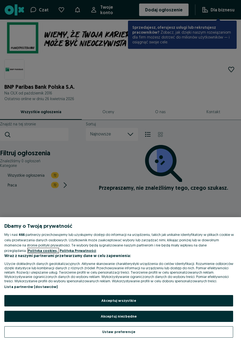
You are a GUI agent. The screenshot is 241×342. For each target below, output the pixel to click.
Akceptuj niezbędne (119, 316)
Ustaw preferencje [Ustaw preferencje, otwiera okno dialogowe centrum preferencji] (118, 332)
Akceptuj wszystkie (118, 300)
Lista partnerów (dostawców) (31, 286)
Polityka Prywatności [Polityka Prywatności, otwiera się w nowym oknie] (78, 250)
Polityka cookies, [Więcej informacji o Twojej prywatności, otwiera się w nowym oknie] (43, 250)
